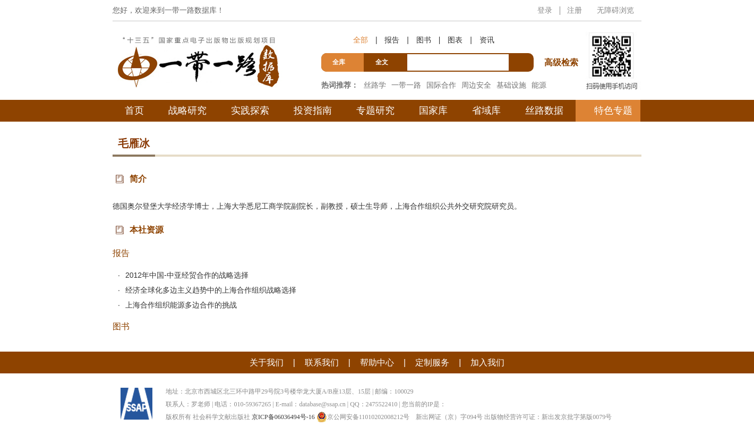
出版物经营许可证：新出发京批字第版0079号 (548, 417)
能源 (539, 85)
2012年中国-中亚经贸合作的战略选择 (187, 275)
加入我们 (487, 362)
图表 (455, 40)
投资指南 (313, 110)
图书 (423, 40)
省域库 (486, 110)
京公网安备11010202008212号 (363, 417)
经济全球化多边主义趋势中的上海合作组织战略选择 (210, 290)
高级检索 (562, 42)
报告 (391, 40)
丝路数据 (544, 110)
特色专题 (613, 110)
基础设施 (511, 85)
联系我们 (322, 362)
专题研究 (375, 110)
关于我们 (267, 362)
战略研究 (187, 110)
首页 (134, 110)
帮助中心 (377, 362)
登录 (544, 10)
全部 (360, 40)
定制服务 (432, 362)
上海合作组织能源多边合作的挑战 (181, 305)
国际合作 (441, 85)
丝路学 (375, 85)
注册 (574, 10)
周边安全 (476, 85)
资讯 (486, 40)
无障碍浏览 (615, 10)
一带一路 (406, 85)
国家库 (433, 110)
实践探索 (250, 110)
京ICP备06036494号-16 (283, 417)
